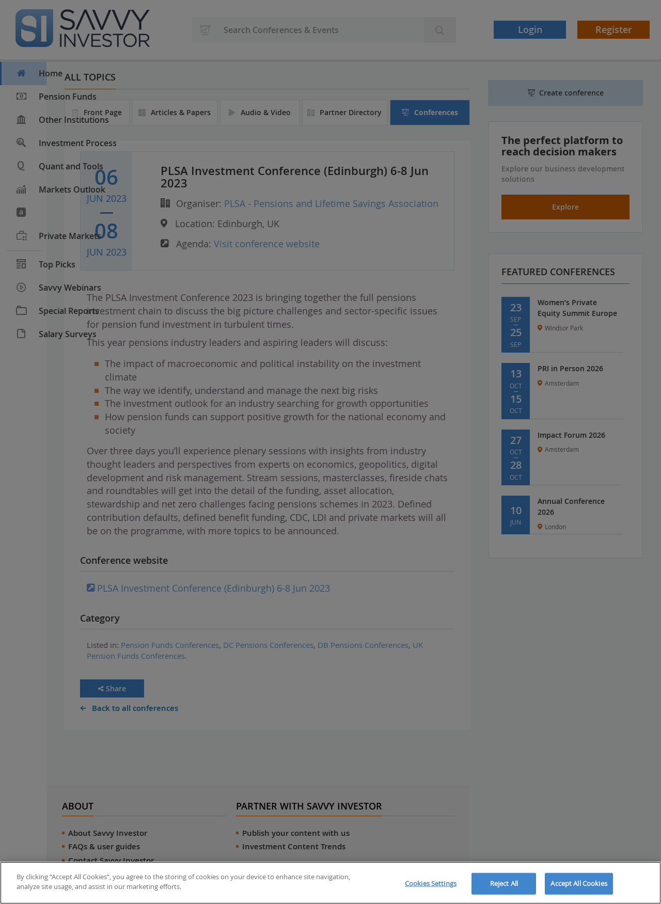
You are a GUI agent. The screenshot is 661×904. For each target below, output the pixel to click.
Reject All (504, 883)
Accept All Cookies (578, 883)
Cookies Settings (431, 883)
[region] (330, 883)
